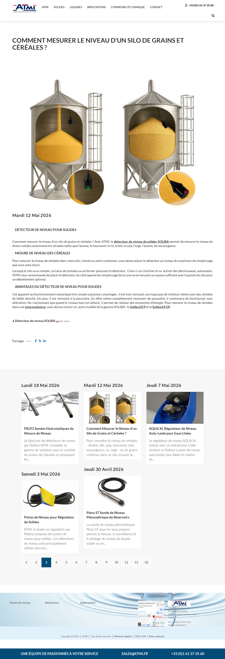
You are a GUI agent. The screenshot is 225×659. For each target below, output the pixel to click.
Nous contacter (157, 636)
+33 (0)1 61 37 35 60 (199, 5)
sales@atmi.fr (134, 653)
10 (116, 562)
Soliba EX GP (161, 307)
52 (146, 562)
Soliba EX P (138, 307)
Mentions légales (123, 636)
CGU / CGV (140, 636)
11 (126, 562)
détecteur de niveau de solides (135, 241)
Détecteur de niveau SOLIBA (35, 321)
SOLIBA (163, 241)
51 (136, 562)
